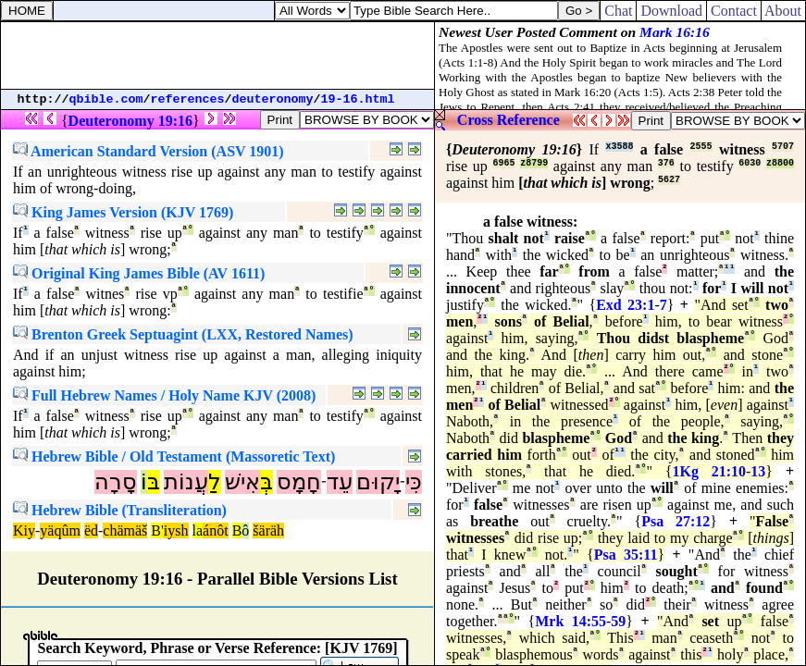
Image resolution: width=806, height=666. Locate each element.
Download (671, 10)
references (188, 99)
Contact (734, 10)
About (783, 10)
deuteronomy (273, 99)
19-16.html (358, 99)
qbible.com (106, 99)
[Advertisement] (217, 55)
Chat (618, 10)
